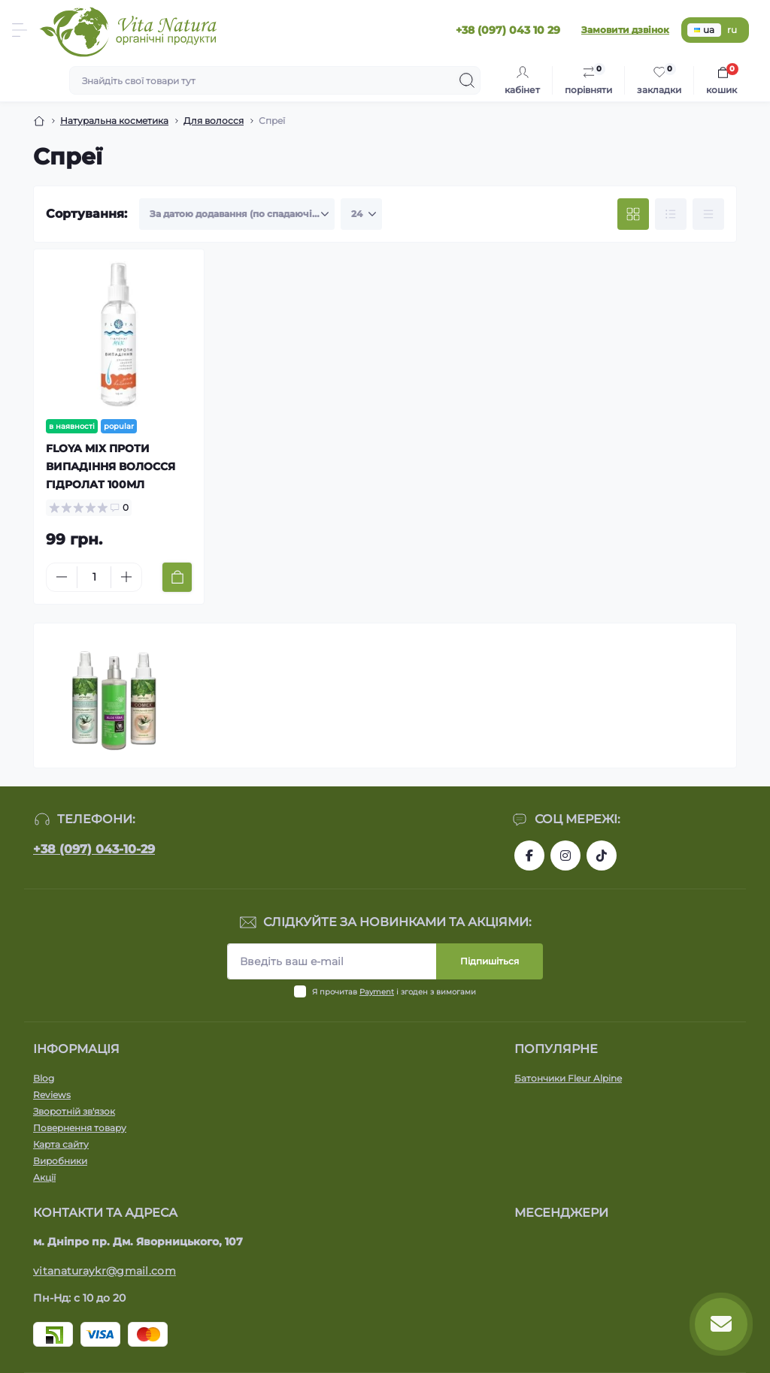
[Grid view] (633, 214)
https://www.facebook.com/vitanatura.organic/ (529, 855)
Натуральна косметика (114, 120)
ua (704, 29)
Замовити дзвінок (625, 29)
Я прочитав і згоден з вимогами (394, 992)
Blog (43, 1078)
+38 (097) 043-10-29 (94, 849)
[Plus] (126, 576)
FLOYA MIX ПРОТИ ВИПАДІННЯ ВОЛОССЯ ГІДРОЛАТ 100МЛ (110, 466)
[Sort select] (237, 214)
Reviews (52, 1094)
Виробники (60, 1160)
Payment (376, 992)
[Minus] (62, 576)
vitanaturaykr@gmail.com (104, 1271)
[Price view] (708, 214)
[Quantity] (94, 577)
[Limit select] (361, 214)
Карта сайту (61, 1144)
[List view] (671, 214)
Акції (44, 1177)
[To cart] (177, 577)
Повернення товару (79, 1127)
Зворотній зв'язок (74, 1111)
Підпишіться (489, 961)
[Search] (466, 80)
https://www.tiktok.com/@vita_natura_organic (601, 855)
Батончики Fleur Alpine (568, 1078)
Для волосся (213, 120)
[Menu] (19, 30)
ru (732, 29)
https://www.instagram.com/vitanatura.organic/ (565, 855)
